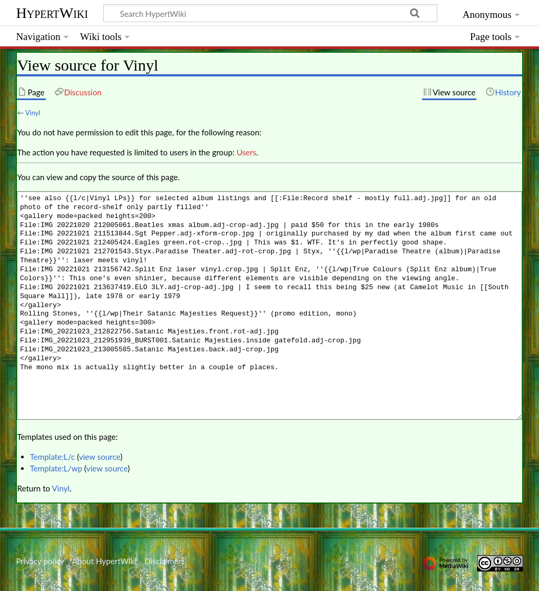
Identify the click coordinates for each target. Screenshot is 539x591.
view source (100, 456)
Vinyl (32, 113)
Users (246, 152)
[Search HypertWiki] (270, 13)
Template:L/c (52, 456)
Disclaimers (165, 561)
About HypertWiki (104, 561)
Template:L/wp (56, 468)
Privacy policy (40, 561)
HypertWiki (52, 13)
